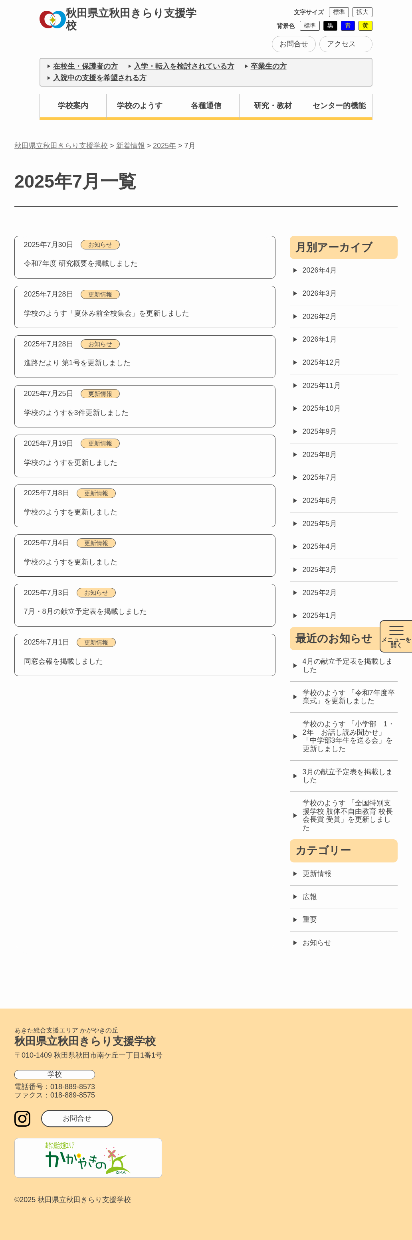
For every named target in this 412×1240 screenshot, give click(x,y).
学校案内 (73, 105)
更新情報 (100, 294)
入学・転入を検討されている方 (184, 66)
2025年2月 (320, 593)
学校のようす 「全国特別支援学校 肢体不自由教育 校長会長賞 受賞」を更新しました (348, 815)
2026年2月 (320, 316)
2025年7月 (320, 477)
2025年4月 (320, 546)
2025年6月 (320, 500)
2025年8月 (320, 455)
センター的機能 (339, 105)
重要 (310, 920)
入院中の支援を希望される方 (100, 78)
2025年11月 (322, 386)
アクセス (341, 44)
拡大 (362, 11)
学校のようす (139, 105)
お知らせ (100, 244)
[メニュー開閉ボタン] (396, 636)
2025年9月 (320, 431)
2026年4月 (320, 270)
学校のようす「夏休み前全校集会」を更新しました (106, 313)
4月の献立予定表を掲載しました (348, 665)
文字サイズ (309, 12)
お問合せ (293, 44)
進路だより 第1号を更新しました (77, 363)
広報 (310, 897)
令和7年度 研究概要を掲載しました (81, 263)
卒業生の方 (269, 66)
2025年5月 (320, 524)
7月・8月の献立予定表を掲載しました (85, 611)
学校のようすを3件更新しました (76, 413)
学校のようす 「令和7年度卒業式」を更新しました (349, 697)
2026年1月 (320, 339)
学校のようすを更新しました (70, 463)
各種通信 (206, 105)
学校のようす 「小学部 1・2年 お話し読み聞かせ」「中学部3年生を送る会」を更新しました (349, 736)
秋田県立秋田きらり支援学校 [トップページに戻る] (119, 19)
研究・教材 (273, 105)
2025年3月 (320, 570)
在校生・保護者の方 (85, 66)
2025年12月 (322, 362)
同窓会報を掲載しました (63, 661)
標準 (339, 11)
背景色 (286, 25)
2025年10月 (322, 408)
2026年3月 (320, 293)
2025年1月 (320, 615)
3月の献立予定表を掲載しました (348, 776)
